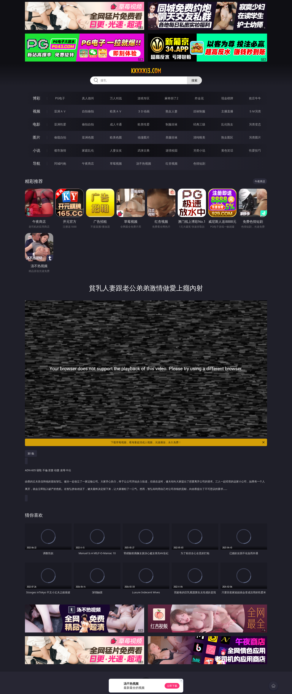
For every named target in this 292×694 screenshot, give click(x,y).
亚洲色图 (88, 137)
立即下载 (172, 685)
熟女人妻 (171, 111)
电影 (36, 124)
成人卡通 (116, 124)
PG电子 (60, 98)
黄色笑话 (227, 150)
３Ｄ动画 (144, 111)
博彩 (36, 98)
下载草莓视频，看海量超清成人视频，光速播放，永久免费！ (188, 442)
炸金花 (199, 98)
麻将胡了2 (171, 98)
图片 (36, 137)
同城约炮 (60, 163)
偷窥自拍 (60, 137)
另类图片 (255, 137)
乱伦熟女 (227, 124)
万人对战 (116, 98)
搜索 (194, 80)
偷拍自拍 (88, 124)
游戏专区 (144, 98)
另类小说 (199, 150)
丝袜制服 (199, 111)
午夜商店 (88, 163)
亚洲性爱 (60, 124)
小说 (36, 150)
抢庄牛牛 (255, 98)
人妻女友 (116, 150)
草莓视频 (116, 163)
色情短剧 (199, 163)
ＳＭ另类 (255, 111)
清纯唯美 (199, 137)
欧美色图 (116, 137)
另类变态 (255, 124)
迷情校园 (171, 150)
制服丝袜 (171, 124)
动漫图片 (144, 137)
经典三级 (199, 124)
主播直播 (227, 111)
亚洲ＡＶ (60, 111)
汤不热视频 (143, 163)
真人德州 (88, 98)
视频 (36, 111)
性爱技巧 (255, 150)
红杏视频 (171, 163)
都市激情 (60, 150)
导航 (36, 163)
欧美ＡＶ (116, 111)
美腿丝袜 (171, 137)
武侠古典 (144, 150)
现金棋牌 (227, 98)
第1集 (31, 453)
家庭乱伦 (88, 150)
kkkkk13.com (146, 71)
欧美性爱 (144, 124)
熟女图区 (227, 137)
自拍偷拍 (88, 111)
